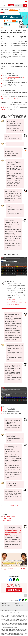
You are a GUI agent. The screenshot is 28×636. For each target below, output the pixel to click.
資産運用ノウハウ (13, 9)
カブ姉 (3, 109)
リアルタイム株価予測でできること (14, 299)
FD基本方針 (17, 603)
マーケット (21, 9)
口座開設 (11, 5)
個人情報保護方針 (4, 603)
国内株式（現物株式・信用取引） (9, 516)
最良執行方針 (17, 608)
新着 (2, 9)
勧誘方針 (2, 608)
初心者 (6, 9)
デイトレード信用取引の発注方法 (11, 505)
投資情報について (6, 520)
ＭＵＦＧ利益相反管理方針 (5, 605)
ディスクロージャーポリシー (20, 605)
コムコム (3, 107)
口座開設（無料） (14, 590)
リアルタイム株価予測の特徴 (13, 301)
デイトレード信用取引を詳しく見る (8, 99)
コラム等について (6, 518)
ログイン (4, 5)
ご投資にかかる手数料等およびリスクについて (9, 610)
